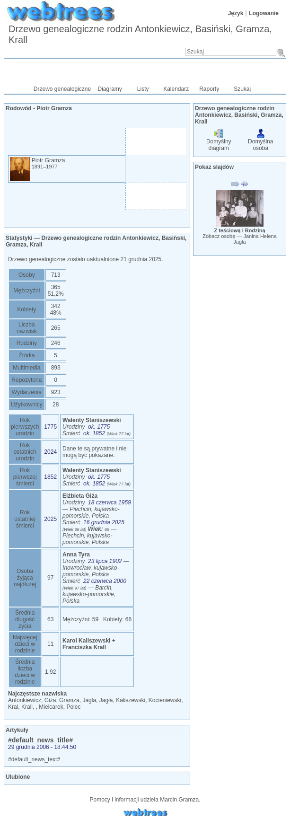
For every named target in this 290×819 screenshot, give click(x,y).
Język (236, 13)
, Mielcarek (49, 707)
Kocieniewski (165, 700)
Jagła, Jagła (97, 700)
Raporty (209, 89)
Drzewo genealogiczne (62, 89)
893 (56, 367)
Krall (27, 707)
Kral (13, 707)
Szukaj (242, 89)
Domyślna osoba (260, 141)
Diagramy (110, 89)
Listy (143, 89)
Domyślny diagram (218, 141)
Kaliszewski (130, 700)
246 (56, 343)
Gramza (69, 700)
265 (56, 328)
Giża (50, 700)
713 (56, 275)
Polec (73, 707)
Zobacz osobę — (239, 239)
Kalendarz (176, 89)
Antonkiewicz (24, 700)
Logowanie (264, 13)
